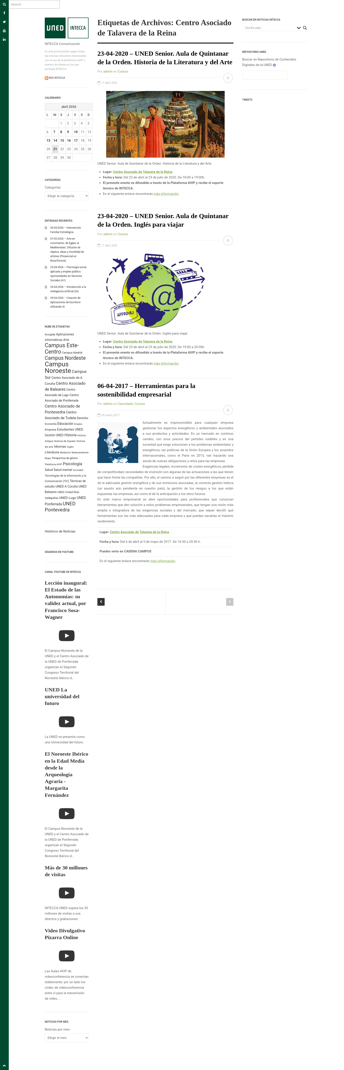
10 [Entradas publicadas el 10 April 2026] (76, 132)
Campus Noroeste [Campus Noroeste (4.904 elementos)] (58, 367)
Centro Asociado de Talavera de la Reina (142, 172)
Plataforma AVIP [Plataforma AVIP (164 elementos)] (53, 464)
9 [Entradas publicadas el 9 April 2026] (68, 132)
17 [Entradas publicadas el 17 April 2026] (76, 140)
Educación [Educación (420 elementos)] (65, 424)
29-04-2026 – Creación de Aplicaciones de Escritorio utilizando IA (65, 302)
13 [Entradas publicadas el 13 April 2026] (48, 140)
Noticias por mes (57, 1029)
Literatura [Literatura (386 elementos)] (52, 452)
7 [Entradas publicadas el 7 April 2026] (54, 132)
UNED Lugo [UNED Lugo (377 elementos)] (67, 498)
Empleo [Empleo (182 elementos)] (78, 424)
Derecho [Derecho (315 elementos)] (82, 418)
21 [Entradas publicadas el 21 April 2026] (55, 149)
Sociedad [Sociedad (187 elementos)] (78, 470)
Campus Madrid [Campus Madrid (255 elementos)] (72, 352)
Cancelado (125, 404)
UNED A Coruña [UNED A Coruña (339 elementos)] (67, 486)
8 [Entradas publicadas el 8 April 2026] (61, 132)
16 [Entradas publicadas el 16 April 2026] (69, 140)
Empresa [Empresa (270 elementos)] (50, 429)
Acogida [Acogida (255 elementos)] (50, 334)
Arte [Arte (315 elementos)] (66, 340)
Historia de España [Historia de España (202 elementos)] (65, 441)
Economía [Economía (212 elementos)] (51, 424)
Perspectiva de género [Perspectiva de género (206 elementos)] (65, 458)
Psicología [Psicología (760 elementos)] (72, 463)
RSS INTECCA (56, 77)
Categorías (53, 187)
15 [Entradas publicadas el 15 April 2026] (62, 140)
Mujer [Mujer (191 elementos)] (48, 458)
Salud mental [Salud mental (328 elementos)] (63, 470)
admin (108, 71)
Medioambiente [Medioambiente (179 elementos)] (80, 452)
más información (166, 194)
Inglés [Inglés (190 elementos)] (70, 446)
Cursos (123, 71)
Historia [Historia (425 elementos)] (70, 435)
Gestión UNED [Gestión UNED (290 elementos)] (54, 435)
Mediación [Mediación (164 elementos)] (65, 452)
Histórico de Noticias (60, 531)
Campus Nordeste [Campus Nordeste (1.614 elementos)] (65, 358)
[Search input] (270, 28)
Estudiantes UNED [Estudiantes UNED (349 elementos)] (70, 429)
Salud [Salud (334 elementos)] (49, 470)
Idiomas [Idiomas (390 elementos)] (60, 447)
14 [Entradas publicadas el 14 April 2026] (55, 140)
